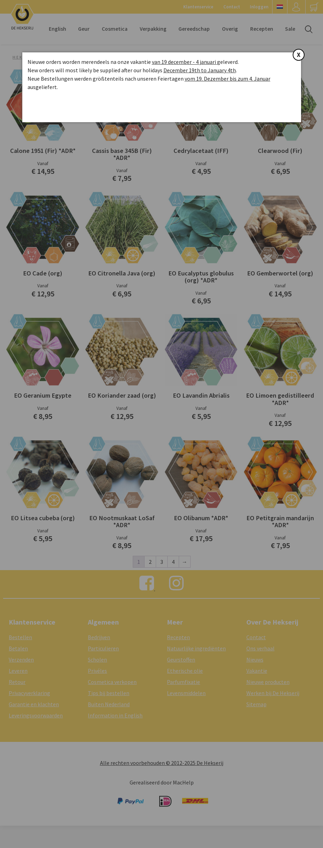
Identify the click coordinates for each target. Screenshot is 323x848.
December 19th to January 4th (199, 70)
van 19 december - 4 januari (184, 61)
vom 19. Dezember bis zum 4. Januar (227, 78)
